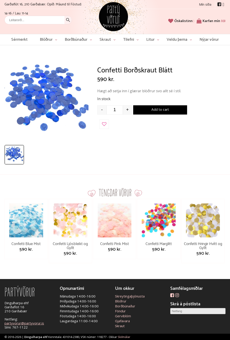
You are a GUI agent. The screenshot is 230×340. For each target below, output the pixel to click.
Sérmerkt (19, 39)
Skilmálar (124, 337)
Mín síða (205, 4)
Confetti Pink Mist (114, 244)
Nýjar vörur (209, 39)
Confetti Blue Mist (26, 244)
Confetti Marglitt (159, 244)
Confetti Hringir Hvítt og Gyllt (203, 246)
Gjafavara (122, 321)
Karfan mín (214, 21)
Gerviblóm (123, 316)
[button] (104, 124)
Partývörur (113, 16)
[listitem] (14, 154)
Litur (150, 39)
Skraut (105, 39)
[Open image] (46, 100)
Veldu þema (177, 39)
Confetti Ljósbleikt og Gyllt (70, 246)
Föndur (120, 311)
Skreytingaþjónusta (130, 296)
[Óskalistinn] (184, 21)
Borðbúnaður (76, 39)
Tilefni (128, 39)
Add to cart (160, 110)
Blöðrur (46, 39)
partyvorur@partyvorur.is (24, 323)
